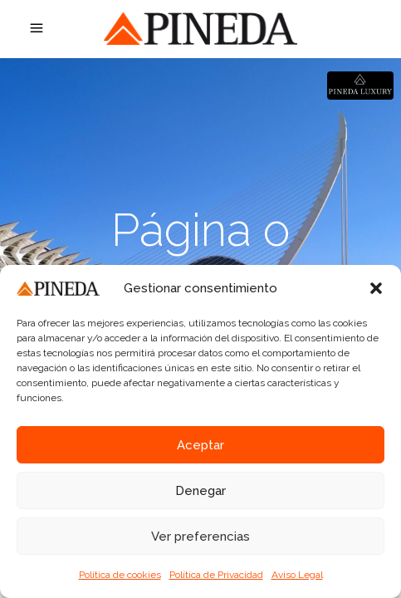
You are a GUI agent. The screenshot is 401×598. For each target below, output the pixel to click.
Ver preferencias (200, 536)
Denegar (200, 490)
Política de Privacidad (216, 575)
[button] (376, 288)
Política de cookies (120, 575)
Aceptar (200, 445)
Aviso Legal (297, 575)
